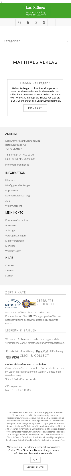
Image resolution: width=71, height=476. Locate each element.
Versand (16, 415)
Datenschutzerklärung (17, 195)
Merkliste (10, 245)
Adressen (10, 225)
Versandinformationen (46, 426)
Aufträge (10, 230)
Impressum (11, 190)
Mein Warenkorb (28, 22)
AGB (7, 200)
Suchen (9, 275)
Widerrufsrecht (13, 205)
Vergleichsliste (13, 251)
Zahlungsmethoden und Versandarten (40, 342)
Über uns (10, 180)
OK (35, 459)
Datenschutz (12, 319)
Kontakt (35, 108)
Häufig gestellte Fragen (18, 185)
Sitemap (9, 270)
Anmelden (44, 22)
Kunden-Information (16, 220)
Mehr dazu (35, 467)
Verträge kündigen (15, 235)
